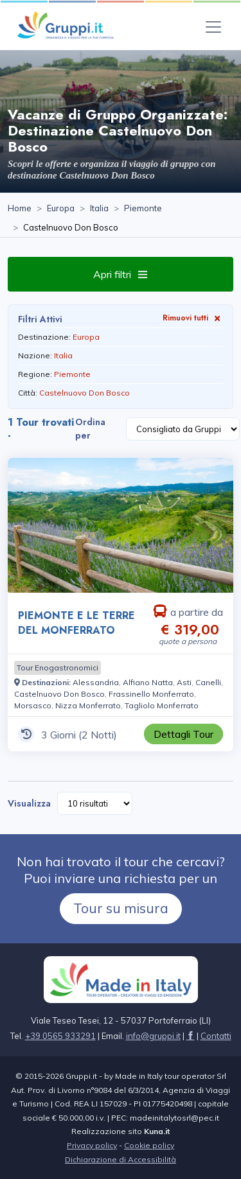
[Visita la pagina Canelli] (208, 682)
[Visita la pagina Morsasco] (32, 705)
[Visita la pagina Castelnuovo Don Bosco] (59, 694)
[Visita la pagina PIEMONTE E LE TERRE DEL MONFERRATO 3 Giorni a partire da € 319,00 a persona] (120, 525)
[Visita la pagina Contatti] (216, 1036)
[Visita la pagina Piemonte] (143, 208)
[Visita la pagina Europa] (61, 208)
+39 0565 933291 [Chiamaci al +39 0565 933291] (60, 1036)
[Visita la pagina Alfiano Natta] (148, 682)
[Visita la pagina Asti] (184, 682)
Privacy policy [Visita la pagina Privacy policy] (92, 1145)
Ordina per (90, 428)
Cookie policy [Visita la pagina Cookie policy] (149, 1145)
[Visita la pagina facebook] (190, 1036)
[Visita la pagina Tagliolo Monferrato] (162, 705)
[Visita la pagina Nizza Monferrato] (88, 705)
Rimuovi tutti (193, 317)
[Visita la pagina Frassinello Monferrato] (151, 694)
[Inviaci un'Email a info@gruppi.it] (153, 1036)
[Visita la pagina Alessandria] (96, 682)
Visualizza (29, 803)
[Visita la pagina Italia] (99, 208)
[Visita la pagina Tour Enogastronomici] (57, 668)
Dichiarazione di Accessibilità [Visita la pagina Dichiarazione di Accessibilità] (120, 1159)
